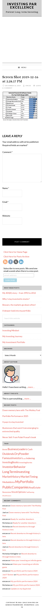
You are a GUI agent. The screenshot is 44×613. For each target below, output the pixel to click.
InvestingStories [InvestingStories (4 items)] (25, 462)
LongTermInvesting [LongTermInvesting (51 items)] (16, 472)
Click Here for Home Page (15, 252)
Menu (23, 67)
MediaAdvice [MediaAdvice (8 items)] (8, 482)
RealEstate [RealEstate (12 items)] (34, 487)
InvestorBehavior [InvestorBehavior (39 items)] (14, 467)
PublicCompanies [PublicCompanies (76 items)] (15, 487)
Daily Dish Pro (29, 602)
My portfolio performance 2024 (24, 571)
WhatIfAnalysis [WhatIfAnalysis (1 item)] (6, 495)
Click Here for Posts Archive (16, 256)
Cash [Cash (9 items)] (30, 449)
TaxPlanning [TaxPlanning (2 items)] (30, 492)
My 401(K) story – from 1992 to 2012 (19, 293)
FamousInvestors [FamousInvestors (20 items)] (12, 458)
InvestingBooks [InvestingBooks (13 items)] (10, 462)
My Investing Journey (12, 336)
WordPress (29, 605)
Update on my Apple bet (21, 589)
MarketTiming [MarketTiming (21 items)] (29, 476)
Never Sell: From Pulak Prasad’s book (19, 437)
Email (5, 202)
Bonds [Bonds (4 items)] (4, 449)
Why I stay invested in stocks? (16, 299)
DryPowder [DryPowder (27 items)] (21, 453)
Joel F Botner (7, 574)
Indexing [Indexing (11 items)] (30, 458)
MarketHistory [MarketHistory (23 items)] (11, 476)
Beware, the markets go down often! (19, 305)
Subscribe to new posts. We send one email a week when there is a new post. (21, 269)
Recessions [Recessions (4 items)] (6, 492)
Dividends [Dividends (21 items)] (8, 453)
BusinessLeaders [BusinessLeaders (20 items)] (17, 449)
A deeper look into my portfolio (16, 310)
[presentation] (20, 232)
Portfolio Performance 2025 (15, 416)
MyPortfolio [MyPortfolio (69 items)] (24, 482)
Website (6, 215)
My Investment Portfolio (13, 342)
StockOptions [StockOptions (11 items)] (18, 491)
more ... (31, 387)
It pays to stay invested (12, 422)
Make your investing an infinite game (26, 560)
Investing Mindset (10, 330)
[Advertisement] (22, 40)
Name (5, 188)
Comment (7, 152)
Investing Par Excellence (22, 5)
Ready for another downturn (22, 519)
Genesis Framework (14, 605)
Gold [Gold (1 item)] (24, 458)
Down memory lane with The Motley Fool (21, 410)
